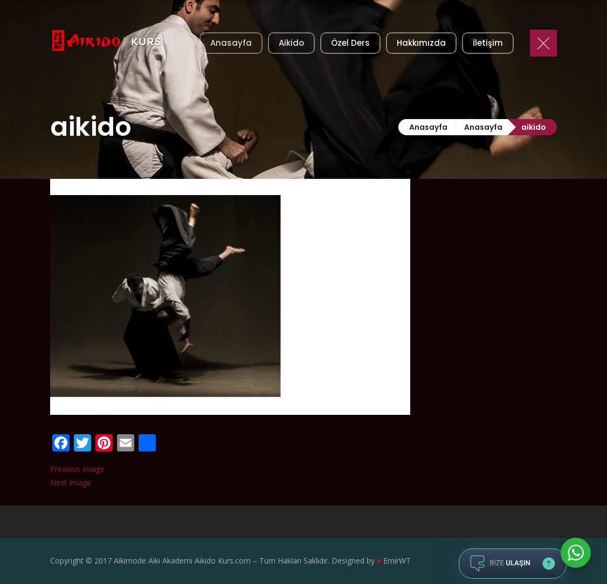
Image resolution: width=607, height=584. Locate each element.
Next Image (70, 482)
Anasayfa (428, 127)
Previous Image (77, 469)
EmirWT (397, 560)
